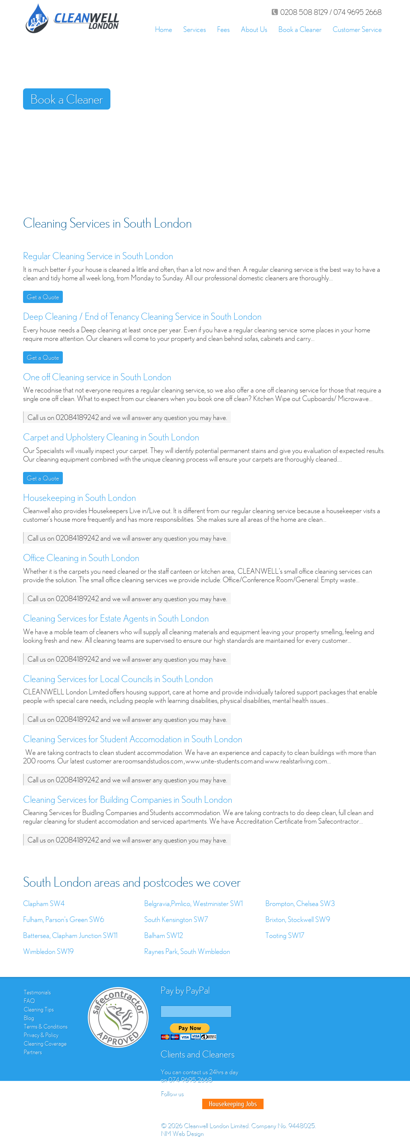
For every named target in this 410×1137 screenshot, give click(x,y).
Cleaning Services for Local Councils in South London (118, 678)
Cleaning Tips (39, 1009)
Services (194, 29)
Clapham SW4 (44, 903)
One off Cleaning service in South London (97, 376)
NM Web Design (182, 1133)
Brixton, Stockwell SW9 (297, 919)
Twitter (180, 1104)
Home (163, 29)
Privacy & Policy (41, 1035)
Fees (223, 29)
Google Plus (194, 1104)
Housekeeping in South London (79, 497)
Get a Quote (43, 297)
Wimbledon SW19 (48, 951)
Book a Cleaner (300, 29)
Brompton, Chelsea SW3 (300, 903)
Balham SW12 (163, 935)
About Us (254, 29)
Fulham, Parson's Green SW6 (63, 919)
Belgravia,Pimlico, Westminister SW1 (193, 903)
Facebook (167, 1104)
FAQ (29, 1000)
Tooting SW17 (284, 935)
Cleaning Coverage (45, 1043)
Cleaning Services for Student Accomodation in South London (132, 739)
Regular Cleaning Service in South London (98, 255)
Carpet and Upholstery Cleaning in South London (111, 437)
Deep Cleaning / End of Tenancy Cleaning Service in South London (142, 316)
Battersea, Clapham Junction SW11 (70, 935)
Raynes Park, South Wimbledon (187, 951)
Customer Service (357, 29)
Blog (29, 1017)
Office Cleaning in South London (81, 557)
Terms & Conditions (46, 1026)
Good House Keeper (233, 1104)
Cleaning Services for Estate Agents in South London (116, 618)
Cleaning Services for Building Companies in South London (127, 799)
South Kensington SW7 (176, 919)
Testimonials (37, 992)
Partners (33, 1052)
